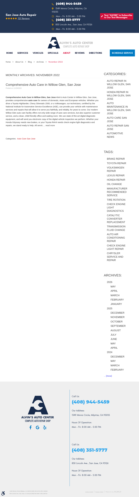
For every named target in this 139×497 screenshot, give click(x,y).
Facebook (30, 427)
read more (50, 125)
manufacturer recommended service (117, 192)
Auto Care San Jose (26, 138)
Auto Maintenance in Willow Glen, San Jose (119, 108)
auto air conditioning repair (116, 237)
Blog (30, 62)
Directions (95, 53)
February (117, 299)
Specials (53, 53)
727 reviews (24, 18)
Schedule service (122, 53)
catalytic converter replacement (116, 219)
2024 (109, 352)
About (66, 53)
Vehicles (38, 53)
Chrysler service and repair (115, 256)
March (115, 295)
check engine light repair (116, 247)
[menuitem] (9, 53)
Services (22, 53)
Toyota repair (116, 163)
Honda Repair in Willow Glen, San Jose (119, 95)
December (117, 312)
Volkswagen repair (115, 169)
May (113, 286)
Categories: (115, 74)
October (117, 321)
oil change (114, 184)
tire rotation (116, 200)
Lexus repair (116, 175)
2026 (109, 282)
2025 (109, 308)
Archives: (113, 275)
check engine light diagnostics (116, 207)
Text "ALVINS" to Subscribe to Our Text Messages (118, 16)
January (116, 304)
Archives (40, 62)
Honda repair (116, 179)
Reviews (80, 53)
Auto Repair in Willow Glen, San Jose (119, 84)
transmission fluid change (116, 228)
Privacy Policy (99, 492)
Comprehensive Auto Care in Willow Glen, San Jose (43, 84)
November (118, 317)
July (113, 334)
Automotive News (115, 135)
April (114, 291)
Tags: (109, 152)
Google (37, 427)
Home (9, 53)
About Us (19, 62)
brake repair (116, 159)
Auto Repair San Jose (118, 127)
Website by (113, 492)
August (116, 330)
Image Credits (89, 492)
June (114, 339)
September (118, 326)
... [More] (108, 376)
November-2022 (55, 62)
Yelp (44, 427)
